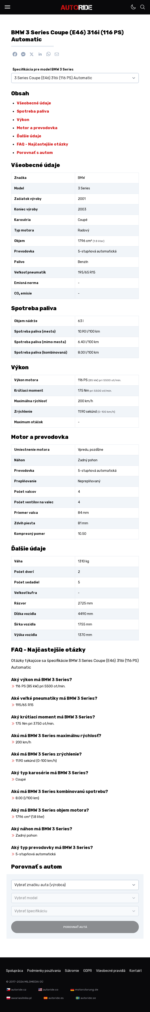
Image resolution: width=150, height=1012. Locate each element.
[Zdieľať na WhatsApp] (48, 54)
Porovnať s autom (35, 152)
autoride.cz (18, 989)
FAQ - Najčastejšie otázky (42, 144)
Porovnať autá (75, 927)
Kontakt (136, 971)
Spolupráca (14, 971)
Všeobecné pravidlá (110, 971)
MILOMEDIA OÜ (33, 981)
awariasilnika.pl (21, 998)
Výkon (23, 119)
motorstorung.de (86, 989)
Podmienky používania (44, 971)
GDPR (87, 971)
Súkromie (72, 971)
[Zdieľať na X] (31, 54)
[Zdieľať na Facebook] (15, 54)
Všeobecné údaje (34, 103)
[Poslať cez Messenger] (23, 54)
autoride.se (88, 998)
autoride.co (50, 989)
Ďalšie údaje (29, 136)
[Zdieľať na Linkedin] (40, 54)
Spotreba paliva (33, 111)
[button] (7, 7)
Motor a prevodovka (37, 127)
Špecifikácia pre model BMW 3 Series (43, 69)
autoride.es (56, 998)
